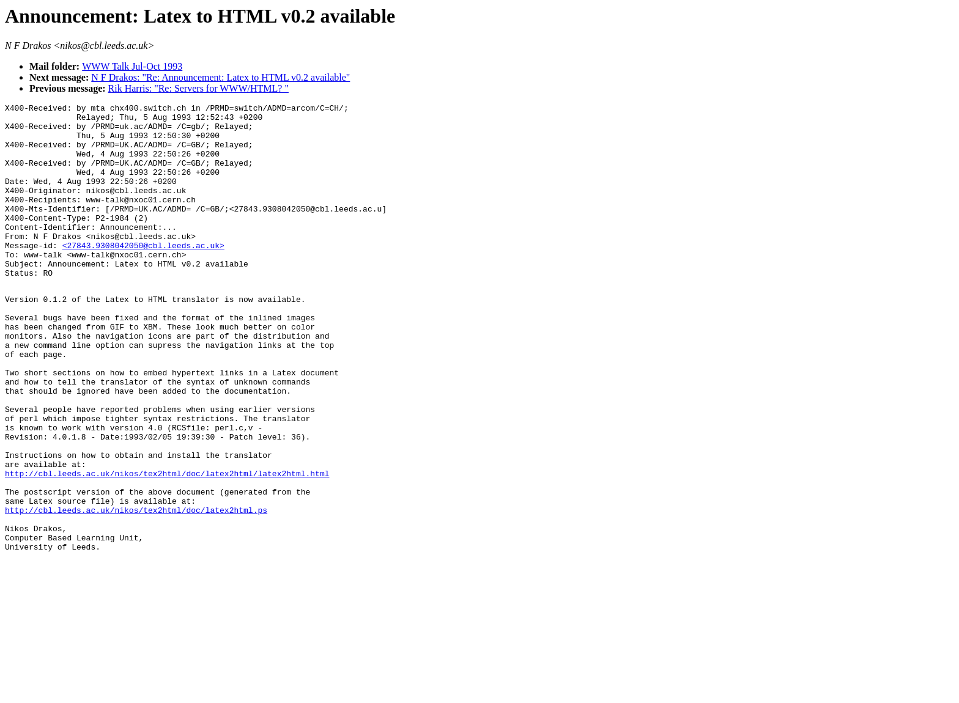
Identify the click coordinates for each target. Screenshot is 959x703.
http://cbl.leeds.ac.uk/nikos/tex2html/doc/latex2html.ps (136, 590)
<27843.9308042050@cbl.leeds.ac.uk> (143, 274)
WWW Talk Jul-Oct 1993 (132, 66)
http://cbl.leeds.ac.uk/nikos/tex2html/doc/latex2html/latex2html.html (167, 546)
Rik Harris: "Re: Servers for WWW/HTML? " (198, 88)
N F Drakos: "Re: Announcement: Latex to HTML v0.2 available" (220, 77)
